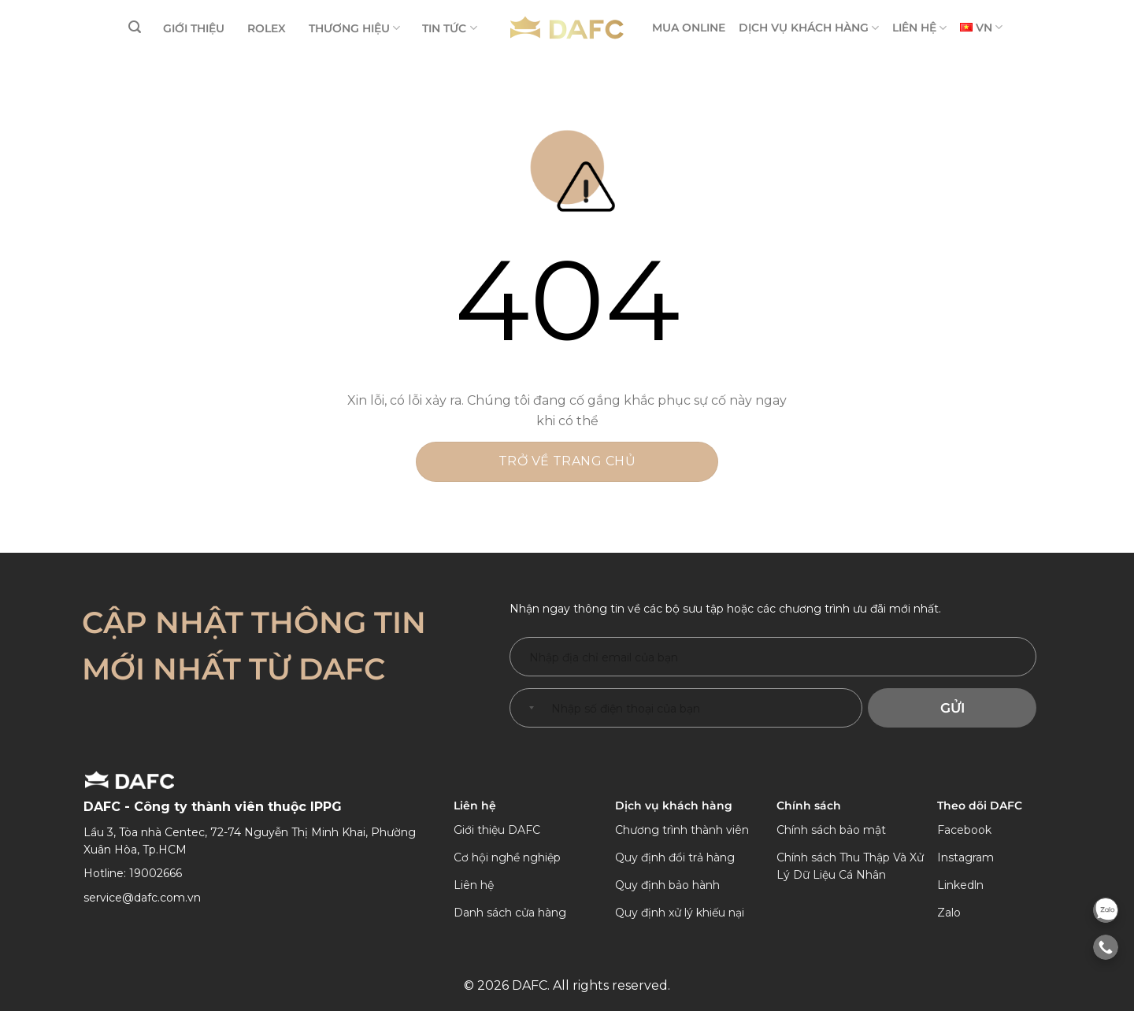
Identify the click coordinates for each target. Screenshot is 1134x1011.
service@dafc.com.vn (142, 898)
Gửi (952, 708)
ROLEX (266, 28)
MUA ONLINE (688, 27)
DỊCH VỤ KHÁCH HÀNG (809, 27)
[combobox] (528, 708)
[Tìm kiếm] (134, 27)
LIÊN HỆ (919, 27)
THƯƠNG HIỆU (354, 27)
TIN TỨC (449, 27)
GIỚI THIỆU (193, 28)
